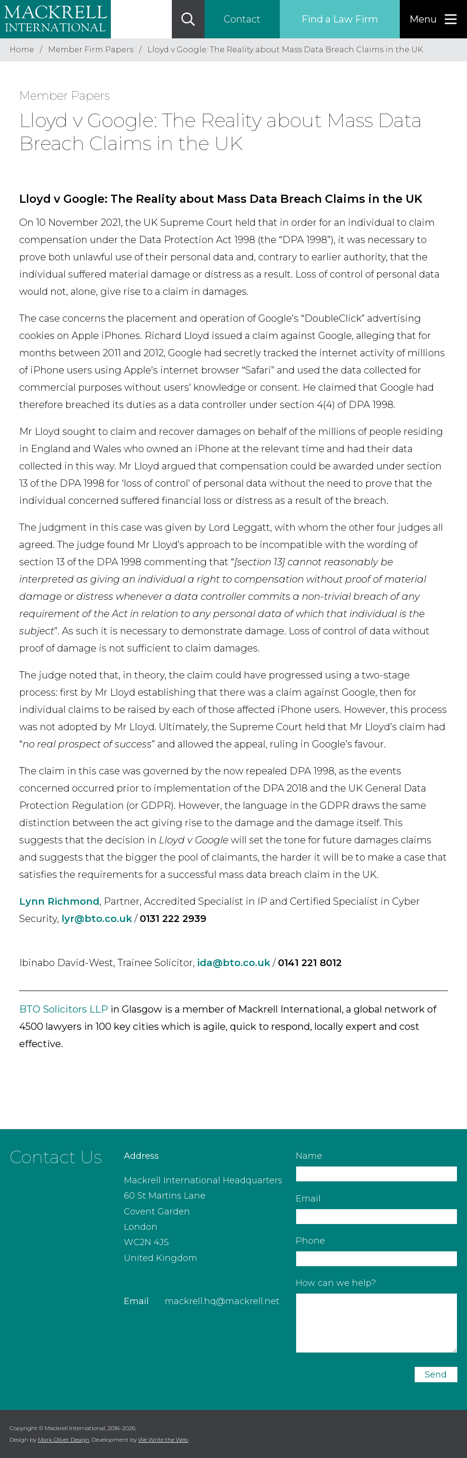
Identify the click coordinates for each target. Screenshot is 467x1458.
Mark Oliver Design (63, 1439)
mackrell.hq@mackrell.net (222, 1301)
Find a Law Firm (339, 19)
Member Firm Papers (90, 49)
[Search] (188, 19)
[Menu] (433, 19)
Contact (242, 19)
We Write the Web (163, 1439)
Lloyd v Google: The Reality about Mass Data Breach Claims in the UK (285, 49)
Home (22, 49)
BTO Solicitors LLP (63, 1009)
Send (436, 1374)
